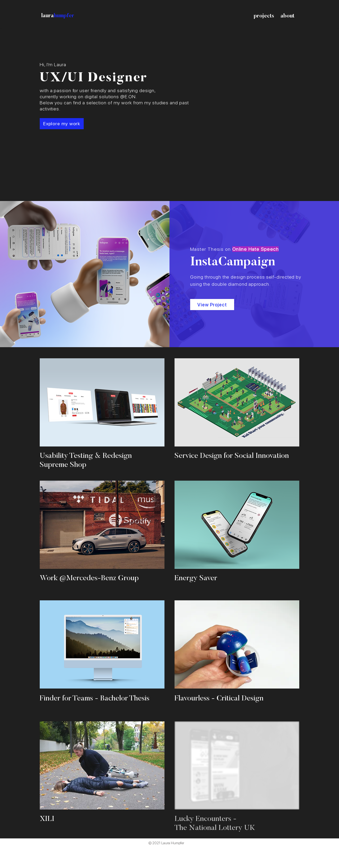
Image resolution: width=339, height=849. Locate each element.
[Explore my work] (62, 123)
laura (47, 16)
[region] (102, 414)
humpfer (64, 16)
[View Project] (212, 304)
